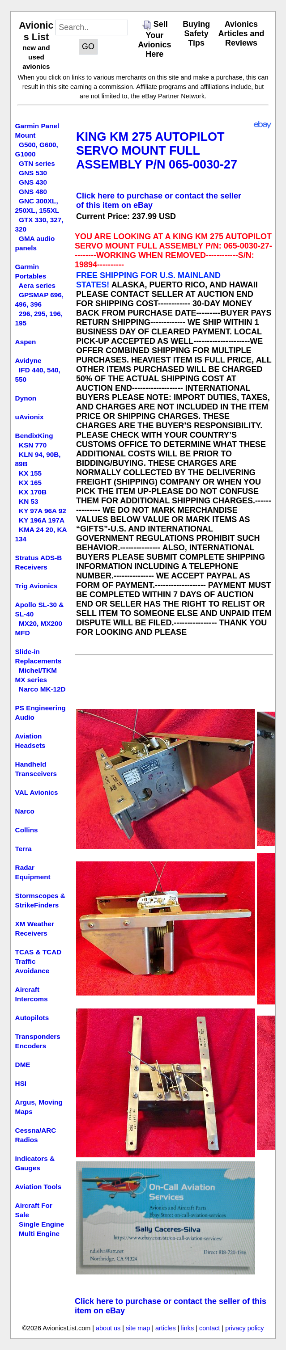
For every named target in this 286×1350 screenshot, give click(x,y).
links (187, 1328)
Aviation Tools (38, 1186)
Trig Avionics (36, 586)
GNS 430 (33, 182)
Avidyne (28, 360)
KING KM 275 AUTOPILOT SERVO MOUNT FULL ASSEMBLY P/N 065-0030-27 (156, 150)
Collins (26, 830)
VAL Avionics (36, 792)
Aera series (37, 285)
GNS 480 (33, 191)
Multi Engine (39, 1233)
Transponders (37, 1036)
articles (165, 1328)
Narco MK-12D (42, 689)
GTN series (37, 163)
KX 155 (30, 473)
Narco (24, 811)
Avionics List (36, 31)
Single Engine (41, 1224)
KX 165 (30, 482)
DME (22, 1064)
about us (108, 1328)
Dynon (26, 398)
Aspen (25, 342)
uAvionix (29, 417)
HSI (21, 1083)
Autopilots (32, 1017)
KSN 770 (33, 445)
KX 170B (33, 492)
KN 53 (28, 501)
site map (138, 1328)
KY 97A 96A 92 (42, 511)
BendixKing (34, 435)
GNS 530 (33, 173)
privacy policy (244, 1328)
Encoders (31, 1046)
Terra (23, 848)
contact (209, 1328)
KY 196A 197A (41, 520)
